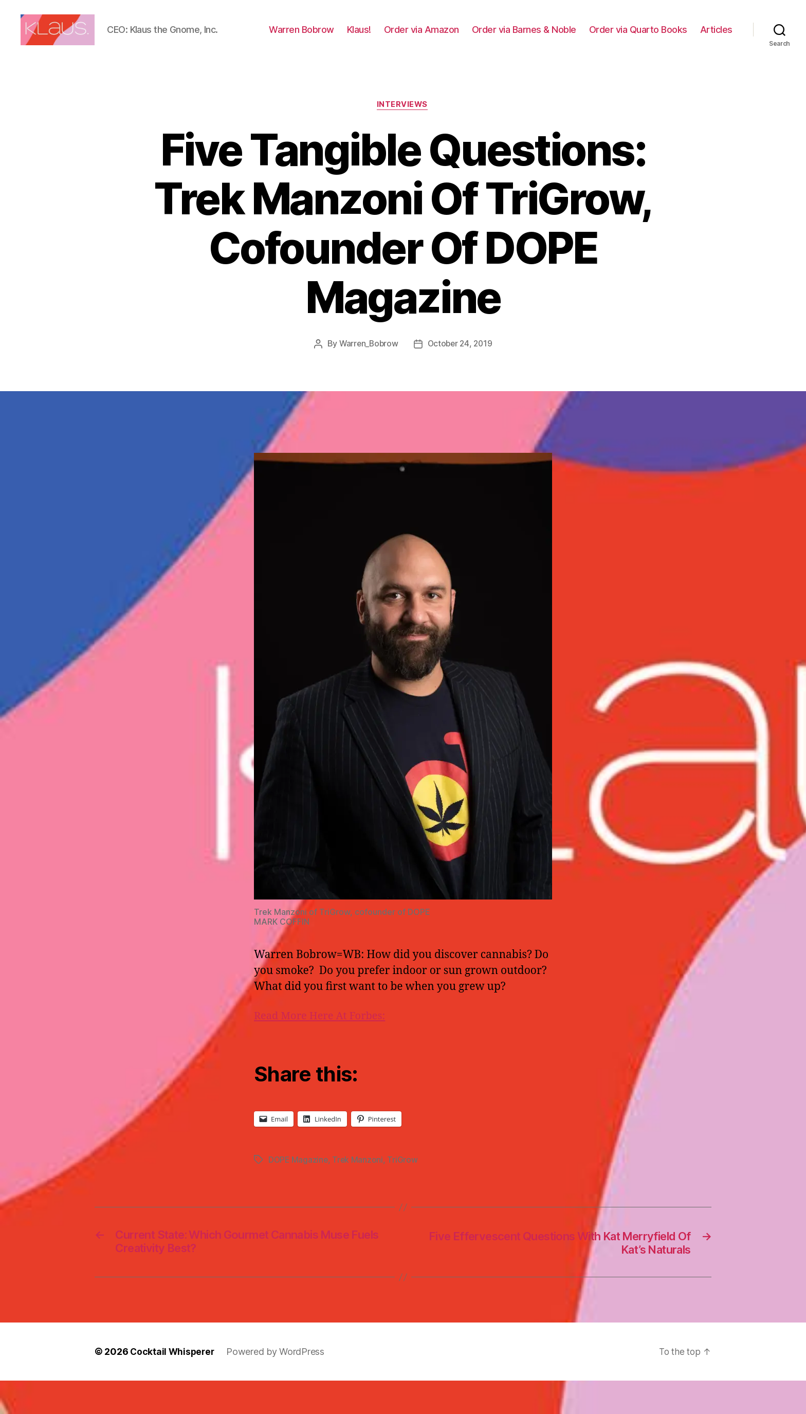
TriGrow (404, 1191)
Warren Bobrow (346, 37)
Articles (716, 52)
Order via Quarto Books (683, 37)
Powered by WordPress (278, 1385)
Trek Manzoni (359, 1191)
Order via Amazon (466, 37)
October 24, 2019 (461, 376)
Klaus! (404, 37)
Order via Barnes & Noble (569, 37)
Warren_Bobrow (367, 376)
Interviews (403, 136)
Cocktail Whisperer (173, 1385)
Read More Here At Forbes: (322, 1048)
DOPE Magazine (298, 1191)
